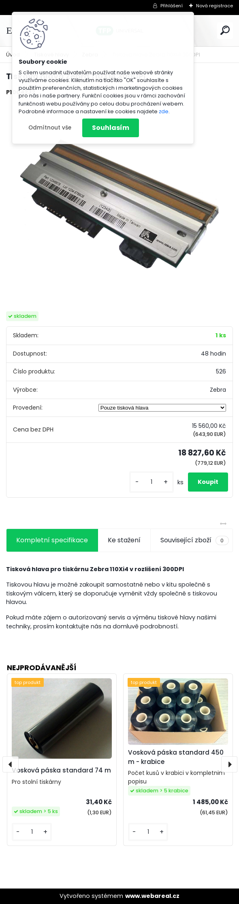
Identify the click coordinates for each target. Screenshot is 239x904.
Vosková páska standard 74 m (61, 770)
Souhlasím (110, 127)
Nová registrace (214, 5)
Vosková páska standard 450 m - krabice (176, 757)
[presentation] (10, 764)
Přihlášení (171, 5)
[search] (225, 30)
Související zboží (194, 540)
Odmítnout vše (49, 128)
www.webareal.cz (152, 896)
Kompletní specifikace (52, 540)
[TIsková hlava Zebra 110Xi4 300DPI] (119, 204)
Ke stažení (124, 540)
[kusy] (151, 482)
